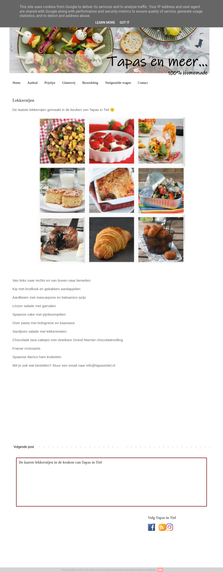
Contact (143, 83)
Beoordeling (90, 83)
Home (16, 83)
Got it (124, 22)
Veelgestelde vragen (118, 83)
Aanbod (32, 83)
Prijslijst (50, 83)
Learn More (105, 22)
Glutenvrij (68, 83)
